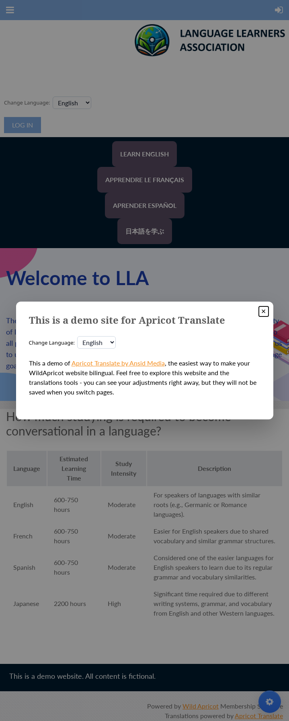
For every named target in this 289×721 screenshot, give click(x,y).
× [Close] (263, 311)
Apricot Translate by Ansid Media (118, 363)
